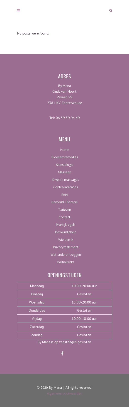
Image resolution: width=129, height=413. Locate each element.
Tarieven (64, 209)
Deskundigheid (65, 232)
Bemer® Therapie (64, 202)
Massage (64, 172)
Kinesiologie (64, 164)
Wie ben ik (65, 239)
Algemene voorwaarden (64, 393)
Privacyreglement (65, 247)
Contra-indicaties (65, 187)
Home (64, 149)
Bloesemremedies (64, 157)
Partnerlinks (65, 262)
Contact (64, 217)
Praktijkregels (65, 224)
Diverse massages (65, 179)
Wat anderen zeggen (66, 254)
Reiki (64, 194)
